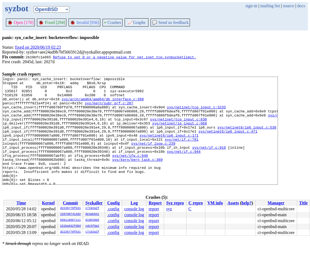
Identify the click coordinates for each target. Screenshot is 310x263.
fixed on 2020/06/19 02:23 (38, 47)
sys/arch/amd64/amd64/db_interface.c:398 (103, 103)
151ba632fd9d (70, 226)
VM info (215, 203)
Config (113, 203)
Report (155, 203)
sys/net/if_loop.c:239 (153, 157)
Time (21, 203)
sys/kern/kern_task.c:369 (137, 176)
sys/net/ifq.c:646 (130, 171)
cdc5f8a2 (92, 226)
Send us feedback (170, 22)
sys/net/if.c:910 (209, 161)
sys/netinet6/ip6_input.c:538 (246, 137)
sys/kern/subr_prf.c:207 (109, 108)
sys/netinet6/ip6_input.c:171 (168, 147)
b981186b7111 (70, 220)
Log (134, 203)
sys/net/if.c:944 (183, 166)
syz (169, 209)
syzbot (16, 8)
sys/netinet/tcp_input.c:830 (178, 128)
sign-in (251, 5)
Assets (233, 203)
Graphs (136, 22)
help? (246, 203)
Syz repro (175, 203)
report (154, 209)
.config (113, 209)
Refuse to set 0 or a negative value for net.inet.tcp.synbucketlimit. (124, 57)
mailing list (270, 5)
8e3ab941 (92, 214)
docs (301, 5)
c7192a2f (92, 208)
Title (303, 203)
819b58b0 (92, 220)
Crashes (112, 22)
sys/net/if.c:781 (182, 152)
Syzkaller (94, 203)
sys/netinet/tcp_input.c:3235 (196, 113)
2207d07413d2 (70, 214)
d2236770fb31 (70, 208)
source (288, 5)
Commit (70, 203)
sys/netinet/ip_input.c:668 (179, 132)
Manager (276, 203)
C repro (196, 203)
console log (134, 209)
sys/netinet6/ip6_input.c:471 (227, 142)
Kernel (48, 203)
